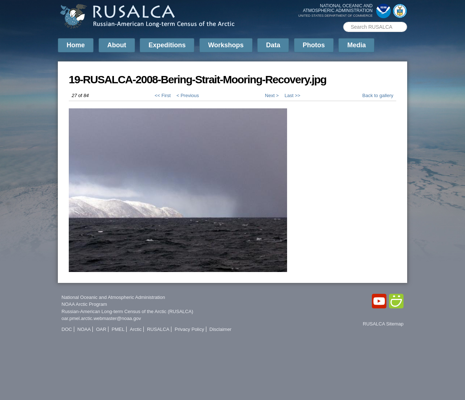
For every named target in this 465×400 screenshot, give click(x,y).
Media (356, 45)
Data (273, 45)
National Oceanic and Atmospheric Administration (113, 297)
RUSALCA (158, 329)
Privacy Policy (189, 329)
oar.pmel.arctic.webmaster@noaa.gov (101, 318)
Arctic (136, 329)
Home (76, 45)
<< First (163, 95)
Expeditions (167, 45)
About (116, 45)
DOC (66, 329)
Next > (272, 95)
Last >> (292, 95)
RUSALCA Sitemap (383, 324)
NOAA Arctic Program (84, 304)
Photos (314, 45)
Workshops (226, 45)
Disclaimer (221, 329)
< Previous (187, 95)
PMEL (118, 329)
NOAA (84, 329)
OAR (101, 329)
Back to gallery (377, 95)
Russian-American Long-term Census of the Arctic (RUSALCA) (127, 311)
